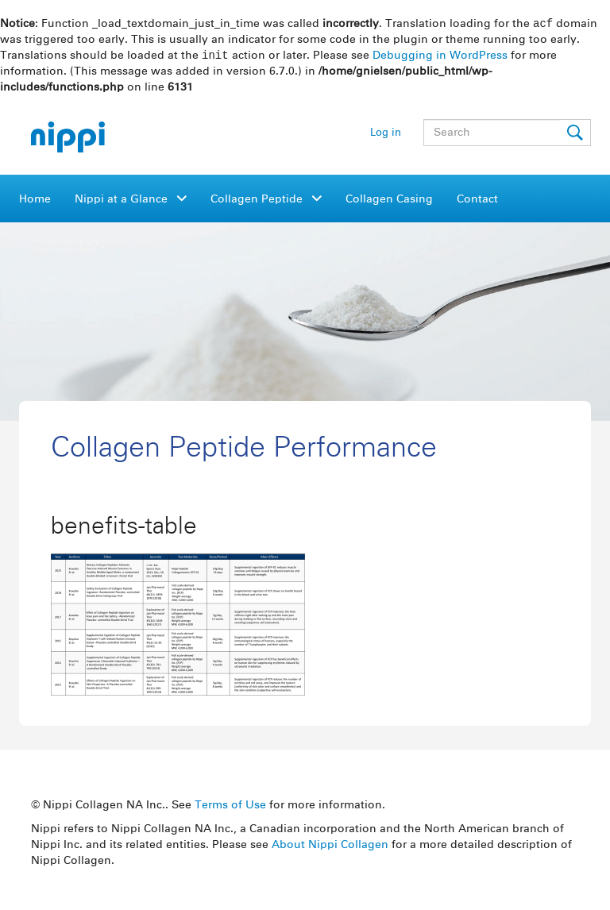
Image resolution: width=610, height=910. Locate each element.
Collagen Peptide (258, 200)
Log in (385, 134)
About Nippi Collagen (330, 846)
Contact (477, 200)
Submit (576, 134)
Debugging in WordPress (440, 57)
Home (35, 200)
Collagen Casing (389, 200)
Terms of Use (230, 806)
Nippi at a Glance (123, 200)
